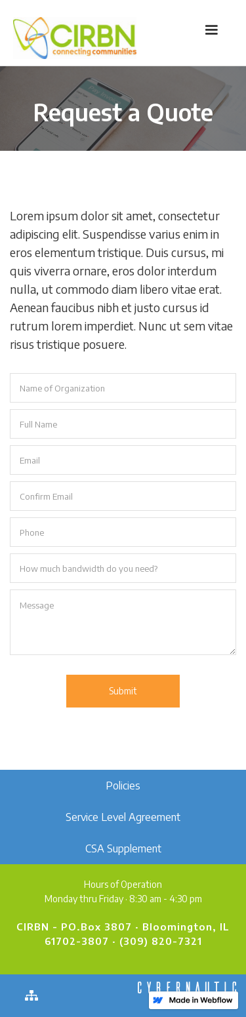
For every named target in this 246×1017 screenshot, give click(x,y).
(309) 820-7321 (160, 941)
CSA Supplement (123, 848)
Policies (123, 785)
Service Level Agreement (123, 817)
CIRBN (32, 926)
